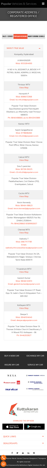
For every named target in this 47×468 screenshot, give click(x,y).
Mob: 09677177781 (24, 241)
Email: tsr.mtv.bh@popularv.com (24, 99)
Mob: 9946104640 (24, 317)
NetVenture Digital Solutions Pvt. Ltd (32, 465)
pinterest (34, 453)
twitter (17, 453)
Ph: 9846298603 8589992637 (24, 223)
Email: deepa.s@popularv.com (24, 320)
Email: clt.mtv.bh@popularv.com (24, 172)
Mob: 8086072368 (24, 96)
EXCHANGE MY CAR (35, 355)
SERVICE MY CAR (35, 364)
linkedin (28, 453)
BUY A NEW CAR (11, 355)
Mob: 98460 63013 (24, 281)
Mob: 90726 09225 (24, 169)
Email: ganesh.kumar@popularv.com (24, 284)
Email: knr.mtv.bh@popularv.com (23, 136)
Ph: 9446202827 (24, 335)
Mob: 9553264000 (24, 63)
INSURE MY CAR (11, 364)
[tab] (4, 36)
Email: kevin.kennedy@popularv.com (24, 208)
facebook (12, 453)
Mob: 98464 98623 (23, 205)
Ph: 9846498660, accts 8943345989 (24, 117)
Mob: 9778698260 (24, 133)
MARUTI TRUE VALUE (23, 48)
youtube (23, 453)
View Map (23, 87)
